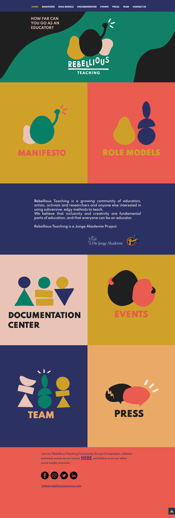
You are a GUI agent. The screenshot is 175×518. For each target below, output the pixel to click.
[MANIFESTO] (45, 154)
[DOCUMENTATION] (44, 316)
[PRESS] (137, 414)
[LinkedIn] (74, 475)
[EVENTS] (137, 314)
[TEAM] (49, 415)
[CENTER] (42, 326)
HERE (86, 458)
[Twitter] (64, 475)
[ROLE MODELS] (130, 153)
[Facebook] (45, 475)
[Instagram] (54, 475)
